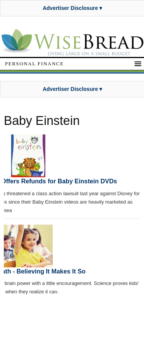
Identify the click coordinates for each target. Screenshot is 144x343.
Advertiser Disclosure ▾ (72, 8)
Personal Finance (34, 63)
